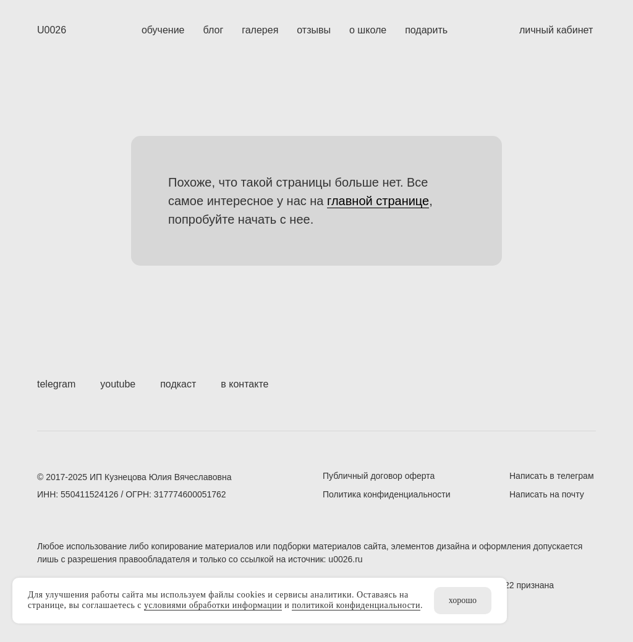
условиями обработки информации (213, 605)
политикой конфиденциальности (356, 605)
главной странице (378, 201)
